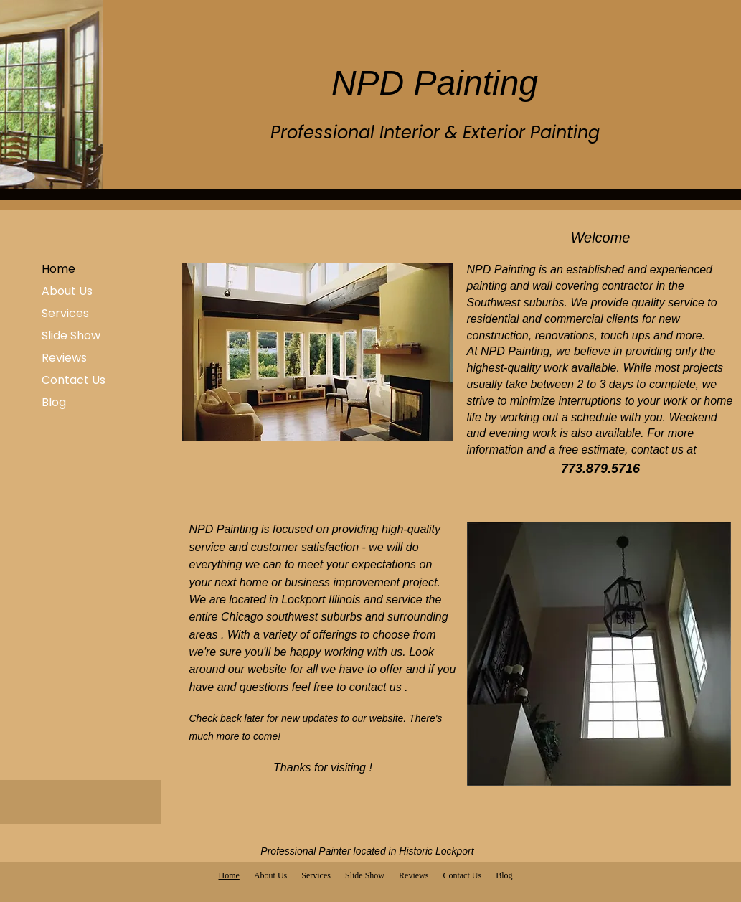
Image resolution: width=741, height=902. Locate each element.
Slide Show (71, 335)
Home (58, 268)
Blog (54, 402)
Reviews (64, 357)
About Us (67, 291)
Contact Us (73, 380)
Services (65, 313)
